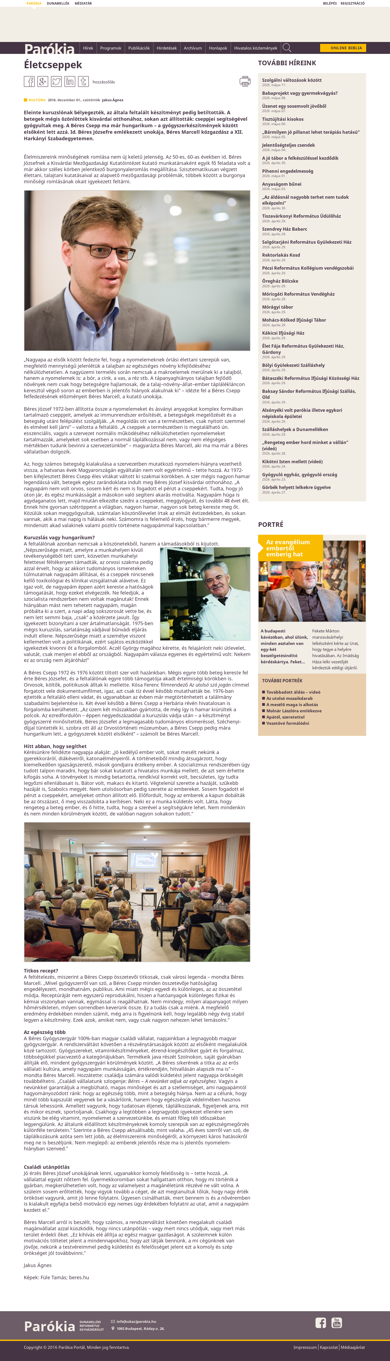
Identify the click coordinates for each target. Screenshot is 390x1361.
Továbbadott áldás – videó (293, 692)
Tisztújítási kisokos (283, 119)
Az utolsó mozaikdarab (289, 698)
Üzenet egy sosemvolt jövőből (294, 106)
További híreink (287, 62)
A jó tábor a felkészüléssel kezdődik (300, 158)
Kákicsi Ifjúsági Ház (283, 333)
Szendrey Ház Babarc (284, 229)
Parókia (49, 49)
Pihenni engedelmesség (287, 171)
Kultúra (37, 99)
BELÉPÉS (330, 3)
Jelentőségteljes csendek (288, 145)
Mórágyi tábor (277, 307)
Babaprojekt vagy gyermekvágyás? (300, 93)
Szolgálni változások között (292, 80)
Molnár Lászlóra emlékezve (294, 710)
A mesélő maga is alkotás (292, 704)
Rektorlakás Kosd (281, 255)
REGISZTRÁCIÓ (353, 3)
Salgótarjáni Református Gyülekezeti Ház (307, 242)
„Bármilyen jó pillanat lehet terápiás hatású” (311, 132)
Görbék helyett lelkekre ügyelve (296, 487)
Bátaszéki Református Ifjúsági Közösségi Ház (310, 378)
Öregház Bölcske (280, 281)
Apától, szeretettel (285, 717)
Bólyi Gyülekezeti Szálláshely (293, 365)
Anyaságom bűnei (281, 184)
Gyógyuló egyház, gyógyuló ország (299, 475)
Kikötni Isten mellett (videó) (292, 462)
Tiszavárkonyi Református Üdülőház (301, 216)
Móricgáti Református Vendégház (298, 294)
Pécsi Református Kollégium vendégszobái (308, 268)
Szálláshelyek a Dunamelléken (295, 429)
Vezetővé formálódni (287, 723)
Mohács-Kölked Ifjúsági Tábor (294, 320)
